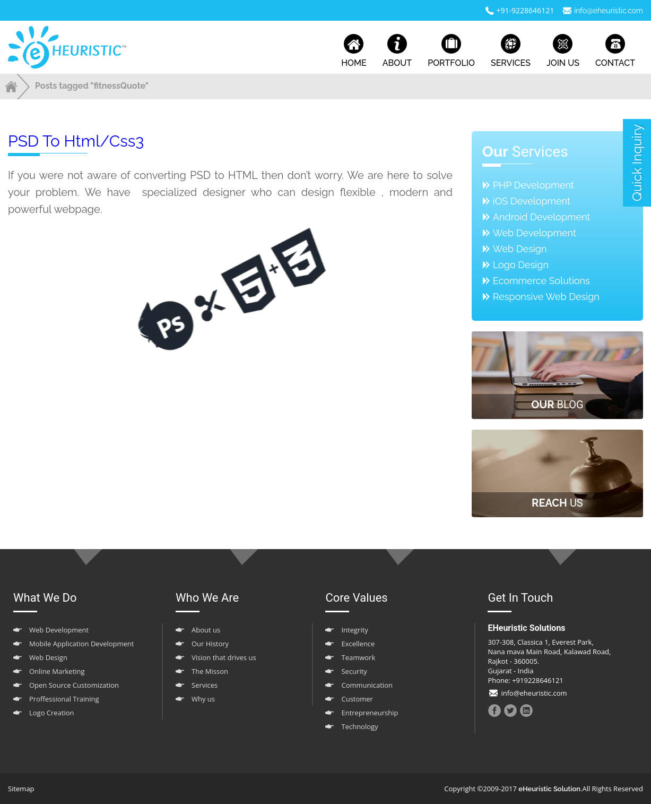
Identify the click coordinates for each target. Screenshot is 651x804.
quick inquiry (637, 162)
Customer (356, 699)
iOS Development (531, 201)
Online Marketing (57, 671)
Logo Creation (51, 712)
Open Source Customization (74, 685)
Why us (203, 699)
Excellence (358, 643)
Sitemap (21, 788)
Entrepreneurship (369, 712)
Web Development (534, 232)
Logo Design (521, 264)
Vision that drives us (224, 657)
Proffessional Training (64, 699)
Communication (366, 685)
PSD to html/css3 (76, 141)
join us (562, 51)
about (397, 51)
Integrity (354, 630)
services (511, 51)
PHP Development (533, 185)
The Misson (210, 671)
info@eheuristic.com (608, 10)
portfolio (451, 51)
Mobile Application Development (81, 643)
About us (206, 630)
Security (354, 671)
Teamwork (358, 657)
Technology (359, 726)
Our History (210, 643)
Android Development (542, 217)
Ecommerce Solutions (541, 280)
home (354, 51)
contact (615, 51)
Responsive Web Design (546, 296)
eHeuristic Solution (549, 789)
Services (205, 685)
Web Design (520, 248)
